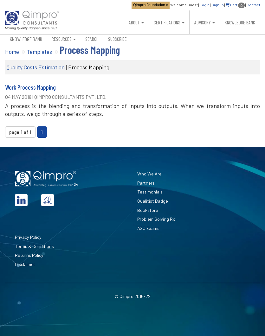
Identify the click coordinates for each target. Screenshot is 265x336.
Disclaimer (25, 264)
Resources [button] (64, 39)
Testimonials (150, 191)
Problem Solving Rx (156, 219)
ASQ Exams (148, 228)
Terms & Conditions (34, 246)
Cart (235, 5)
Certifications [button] (169, 22)
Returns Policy (29, 255)
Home (12, 51)
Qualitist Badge (152, 201)
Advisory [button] (204, 22)
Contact (253, 5)
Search (92, 39)
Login (205, 5)
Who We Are (149, 173)
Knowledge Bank (240, 22)
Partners (146, 183)
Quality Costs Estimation (36, 67)
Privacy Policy (28, 237)
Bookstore (147, 210)
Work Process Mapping (30, 87)
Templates (39, 51)
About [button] (136, 22)
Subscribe (117, 39)
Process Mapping (88, 67)
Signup (217, 5)
